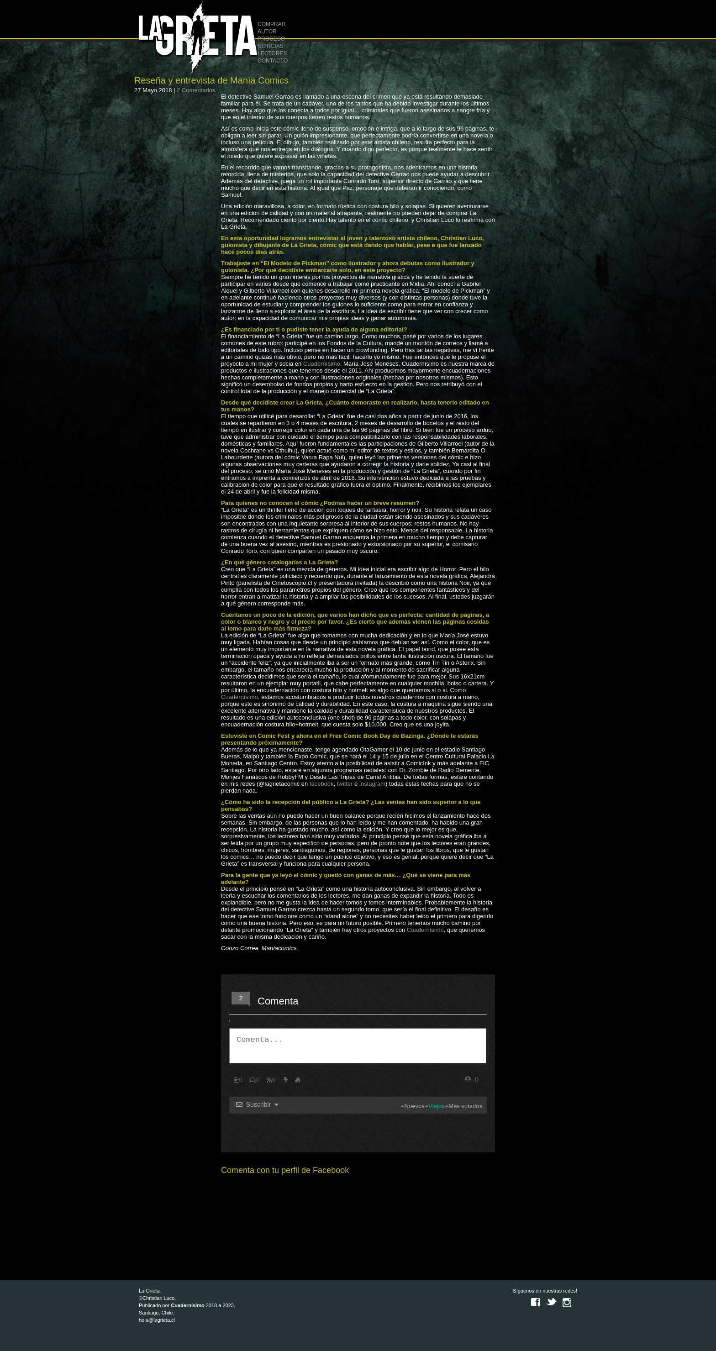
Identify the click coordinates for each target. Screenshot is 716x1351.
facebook (322, 783)
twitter (345, 783)
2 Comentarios (196, 90)
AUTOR (267, 31)
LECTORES (272, 53)
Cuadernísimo (321, 363)
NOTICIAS (271, 46)
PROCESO (271, 39)
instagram (372, 783)
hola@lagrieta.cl (157, 1320)
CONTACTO (273, 61)
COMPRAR (271, 24)
